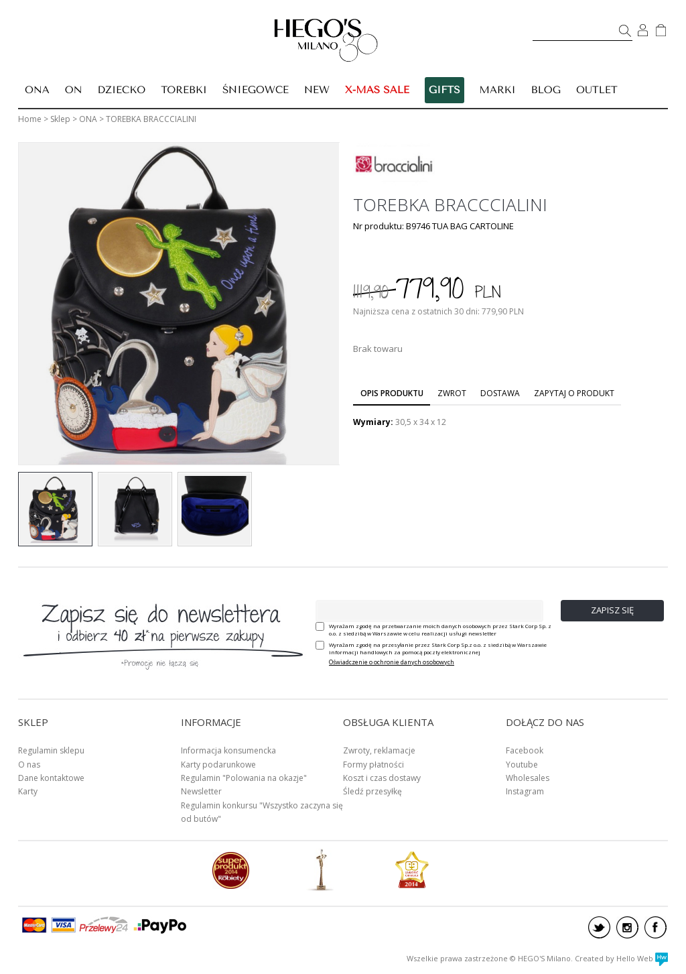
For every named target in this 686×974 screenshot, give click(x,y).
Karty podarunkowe (218, 764)
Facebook (524, 750)
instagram (627, 927)
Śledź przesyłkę (372, 791)
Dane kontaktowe (51, 778)
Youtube (522, 764)
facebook (655, 927)
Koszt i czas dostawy (382, 778)
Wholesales (527, 778)
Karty (28, 791)
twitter (599, 927)
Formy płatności (373, 764)
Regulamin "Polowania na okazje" (244, 778)
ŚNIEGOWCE (255, 90)
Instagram (525, 791)
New (317, 90)
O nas (29, 764)
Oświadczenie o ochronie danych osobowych (391, 662)
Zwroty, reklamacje (379, 750)
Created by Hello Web (621, 958)
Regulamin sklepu (51, 750)
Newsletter (201, 791)
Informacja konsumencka (228, 750)
